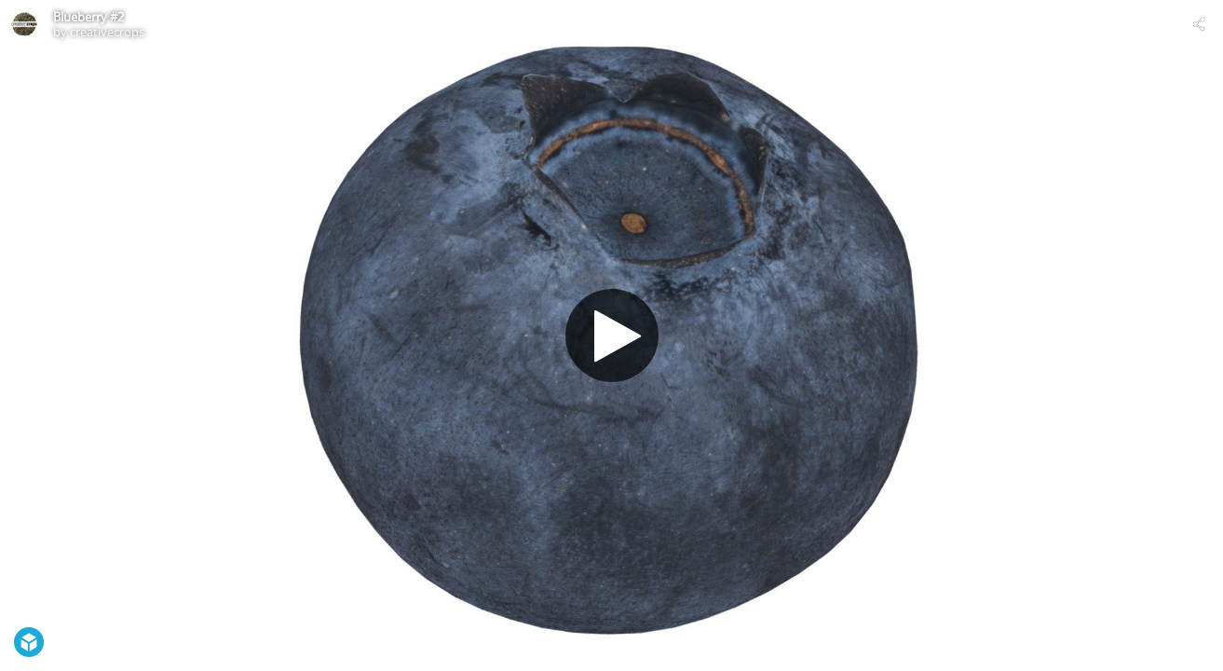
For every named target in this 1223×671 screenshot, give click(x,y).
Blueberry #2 (88, 16)
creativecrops (107, 31)
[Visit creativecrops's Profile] (24, 24)
